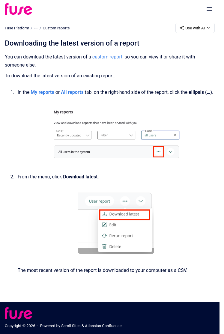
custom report (107, 57)
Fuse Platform (17, 27)
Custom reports (56, 27)
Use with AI (195, 27)
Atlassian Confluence (103, 326)
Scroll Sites (71, 326)
